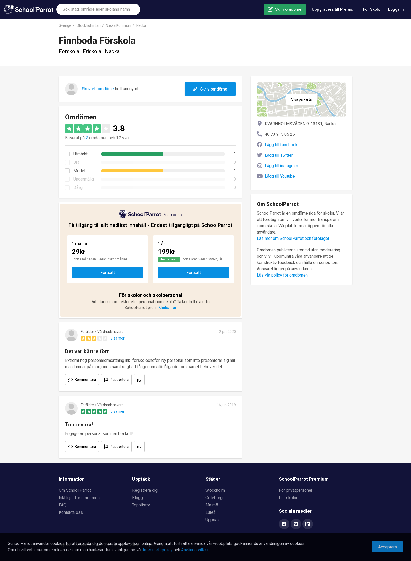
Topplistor (141, 505)
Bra (76, 162)
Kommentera (85, 380)
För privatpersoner (295, 490)
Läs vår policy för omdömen (282, 275)
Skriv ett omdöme (98, 89)
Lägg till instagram (281, 166)
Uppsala (213, 520)
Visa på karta (301, 99)
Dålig (78, 187)
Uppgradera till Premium (334, 9)
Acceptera (387, 547)
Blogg (137, 498)
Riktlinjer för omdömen (79, 498)
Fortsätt (107, 272)
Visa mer (117, 338)
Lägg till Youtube (280, 176)
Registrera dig (145, 490)
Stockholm (215, 490)
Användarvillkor (194, 550)
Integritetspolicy (157, 550)
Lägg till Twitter (279, 155)
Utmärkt (80, 154)
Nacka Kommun (118, 25)
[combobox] (98, 9)
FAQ (62, 505)
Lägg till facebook (281, 145)
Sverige (65, 25)
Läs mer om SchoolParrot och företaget (293, 238)
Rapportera (120, 380)
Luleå (210, 512)
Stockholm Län (89, 25)
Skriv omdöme (288, 9)
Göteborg (214, 498)
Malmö (212, 505)
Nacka (141, 25)
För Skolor (372, 9)
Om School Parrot (75, 490)
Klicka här (167, 307)
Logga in (396, 9)
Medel (79, 171)
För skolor (288, 498)
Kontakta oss (71, 512)
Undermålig (83, 179)
